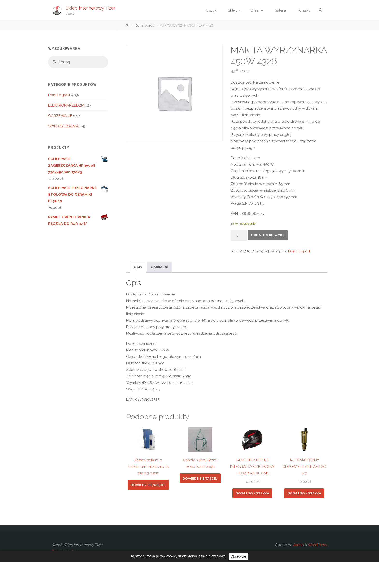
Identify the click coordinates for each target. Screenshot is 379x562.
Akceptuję (238, 556)
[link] (320, 10)
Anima (298, 545)
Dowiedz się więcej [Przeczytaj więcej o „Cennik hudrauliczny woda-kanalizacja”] (200, 478)
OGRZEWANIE (60, 116)
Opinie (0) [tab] (159, 267)
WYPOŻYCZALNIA (63, 126)
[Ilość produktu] (239, 235)
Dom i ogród (144, 25)
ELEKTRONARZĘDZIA (66, 105)
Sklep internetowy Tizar (91, 7)
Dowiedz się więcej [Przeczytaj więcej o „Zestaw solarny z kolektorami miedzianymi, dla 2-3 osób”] (148, 485)
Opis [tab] (138, 267)
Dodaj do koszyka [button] (252, 493)
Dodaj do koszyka (267, 235)
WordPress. (317, 545)
